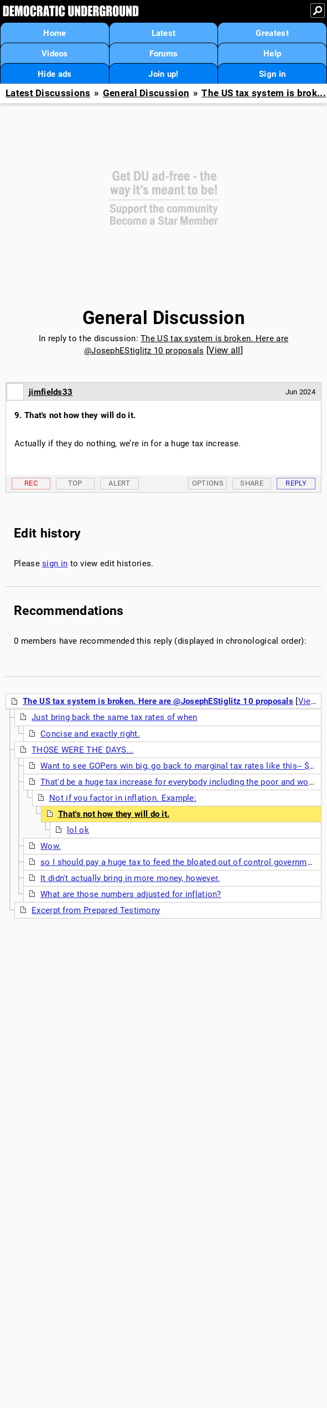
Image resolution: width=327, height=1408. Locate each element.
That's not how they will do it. (113, 814)
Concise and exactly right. (90, 734)
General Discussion (146, 93)
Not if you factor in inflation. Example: (122, 798)
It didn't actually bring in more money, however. (130, 878)
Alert (119, 483)
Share (251, 483)
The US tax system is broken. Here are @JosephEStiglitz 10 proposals (158, 701)
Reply (296, 483)
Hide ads (54, 74)
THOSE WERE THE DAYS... (83, 750)
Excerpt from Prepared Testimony (96, 910)
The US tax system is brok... (263, 93)
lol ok (78, 830)
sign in (55, 564)
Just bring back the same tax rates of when (115, 717)
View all (224, 350)
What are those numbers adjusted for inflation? (130, 894)
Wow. (50, 846)
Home (54, 33)
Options (208, 483)
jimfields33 (50, 392)
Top (75, 483)
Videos (54, 54)
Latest (164, 33)
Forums (163, 54)
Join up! (163, 74)
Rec (31, 483)
